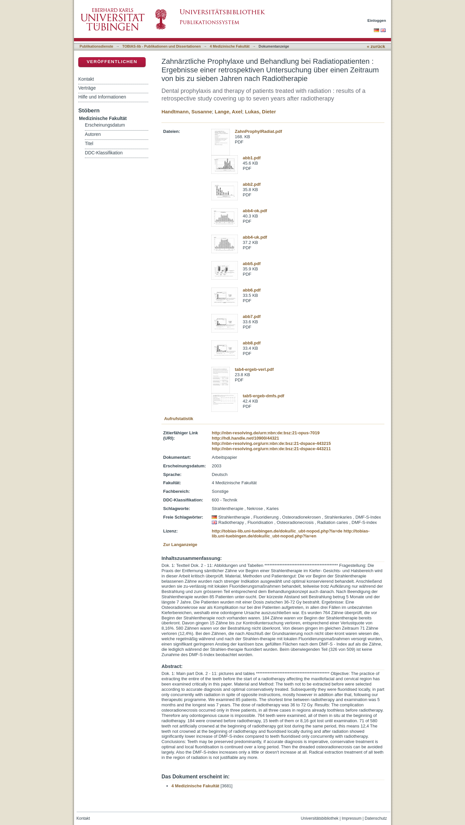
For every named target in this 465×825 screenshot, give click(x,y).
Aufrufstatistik (178, 418)
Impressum (352, 818)
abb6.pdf (252, 290)
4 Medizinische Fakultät (229, 46)
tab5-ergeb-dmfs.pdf (263, 395)
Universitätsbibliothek (320, 818)
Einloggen (377, 20)
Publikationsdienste (96, 46)
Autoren (93, 134)
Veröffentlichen (112, 61)
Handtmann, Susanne (186, 111)
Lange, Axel (228, 111)
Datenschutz (376, 818)
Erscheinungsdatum (105, 125)
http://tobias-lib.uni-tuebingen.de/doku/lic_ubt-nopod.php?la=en (291, 534)
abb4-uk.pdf (255, 237)
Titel (89, 143)
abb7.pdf (252, 316)
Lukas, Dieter (260, 111)
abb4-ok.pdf (255, 210)
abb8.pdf (252, 342)
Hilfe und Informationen (102, 96)
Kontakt (86, 79)
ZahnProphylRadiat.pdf (258, 131)
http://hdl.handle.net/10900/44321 (245, 438)
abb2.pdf (252, 184)
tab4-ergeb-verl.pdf (254, 369)
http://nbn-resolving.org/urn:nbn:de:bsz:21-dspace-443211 (271, 448)
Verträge (87, 88)
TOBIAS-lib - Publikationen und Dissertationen (161, 46)
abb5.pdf (252, 263)
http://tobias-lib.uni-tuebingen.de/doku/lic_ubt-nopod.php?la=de (277, 531)
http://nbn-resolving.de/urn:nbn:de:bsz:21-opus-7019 (265, 432)
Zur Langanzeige (180, 544)
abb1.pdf (252, 157)
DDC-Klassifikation (104, 152)
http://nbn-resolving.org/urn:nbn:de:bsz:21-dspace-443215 (271, 443)
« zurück (376, 46)
